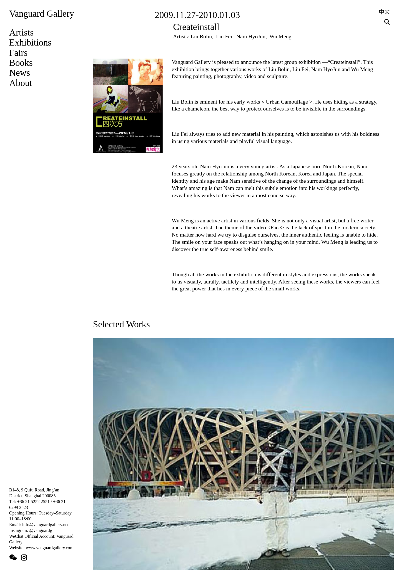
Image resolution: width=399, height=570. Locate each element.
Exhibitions (30, 42)
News (19, 73)
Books (20, 63)
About (20, 83)
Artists (21, 32)
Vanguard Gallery (41, 14)
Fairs (18, 53)
